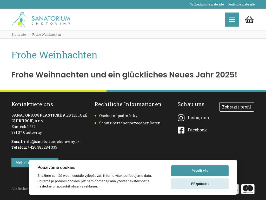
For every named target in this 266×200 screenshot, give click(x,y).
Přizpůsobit (200, 184)
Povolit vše (199, 171)
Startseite (18, 34)
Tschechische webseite (207, 4)
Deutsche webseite (241, 4)
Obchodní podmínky (116, 115)
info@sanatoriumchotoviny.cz (51, 141)
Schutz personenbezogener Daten (128, 122)
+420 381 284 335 (42, 147)
